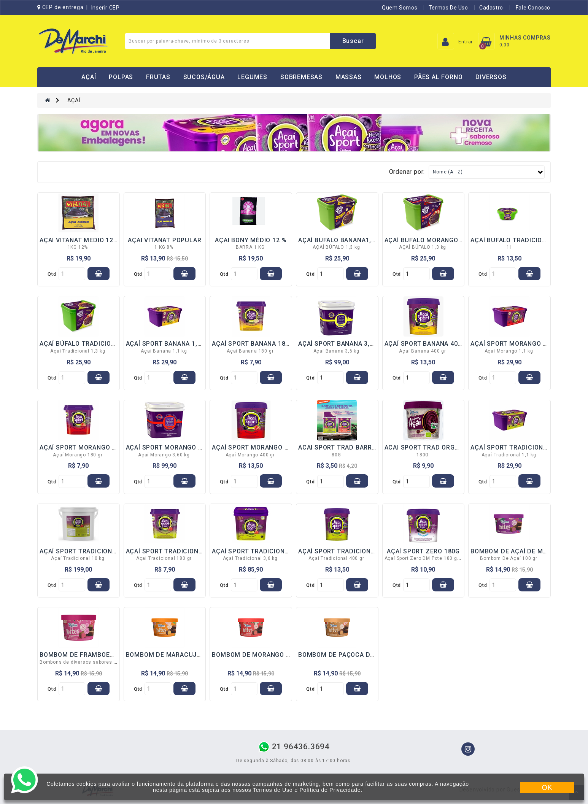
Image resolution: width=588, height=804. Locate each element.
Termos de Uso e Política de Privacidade (307, 790)
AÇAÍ (88, 77)
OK (547, 787)
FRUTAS (158, 77)
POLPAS (121, 77)
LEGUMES (252, 77)
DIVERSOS (490, 77)
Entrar (465, 41)
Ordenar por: (407, 171)
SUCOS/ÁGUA (204, 77)
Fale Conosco (532, 8)
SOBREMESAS (301, 77)
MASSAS (348, 77)
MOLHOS (387, 77)
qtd (52, 274)
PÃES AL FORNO (438, 77)
